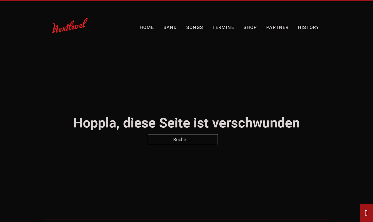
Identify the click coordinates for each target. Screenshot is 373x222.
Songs (194, 27)
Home (147, 27)
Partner (277, 27)
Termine (223, 27)
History (308, 27)
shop (250, 27)
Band (170, 27)
